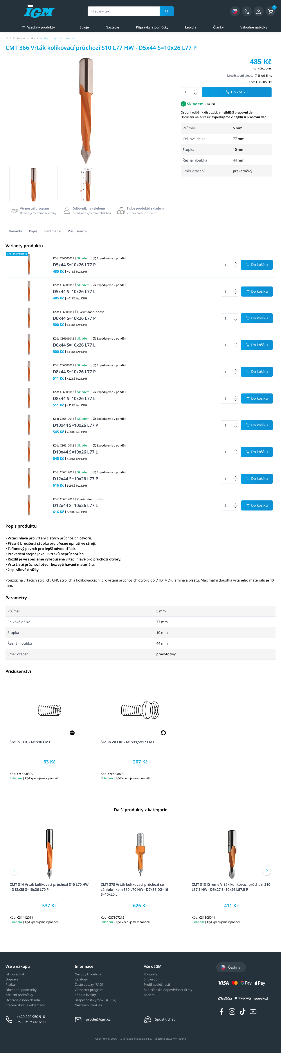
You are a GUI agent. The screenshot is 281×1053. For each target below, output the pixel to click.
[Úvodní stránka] (7, 38)
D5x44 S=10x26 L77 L (74, 291)
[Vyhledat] (167, 11)
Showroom (152, 979)
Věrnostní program (89, 990)
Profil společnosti (157, 984)
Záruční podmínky (19, 995)
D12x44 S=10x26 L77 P (75, 479)
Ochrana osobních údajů (24, 1000)
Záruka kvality (85, 995)
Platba (10, 984)
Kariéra (149, 995)
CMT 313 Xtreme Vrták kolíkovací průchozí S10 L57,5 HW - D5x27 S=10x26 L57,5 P (231, 887)
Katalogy (81, 979)
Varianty (15, 231)
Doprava (11, 979)
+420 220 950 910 (31, 1016)
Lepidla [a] (190, 27)
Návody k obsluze (88, 974)
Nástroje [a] (112, 27)
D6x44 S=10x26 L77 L (74, 345)
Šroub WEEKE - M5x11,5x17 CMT (127, 742)
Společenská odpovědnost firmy (168, 990)
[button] (14, 870)
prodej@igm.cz (98, 1019)
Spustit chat (165, 1019)
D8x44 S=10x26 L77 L (74, 398)
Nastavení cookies (88, 1005)
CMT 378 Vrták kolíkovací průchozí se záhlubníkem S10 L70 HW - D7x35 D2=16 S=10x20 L (134, 889)
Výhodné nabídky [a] (253, 27)
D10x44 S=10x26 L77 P (75, 425)
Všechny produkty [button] (38, 26)
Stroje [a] (84, 27)
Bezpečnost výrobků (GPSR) (95, 1000)
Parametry (52, 231)
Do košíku (237, 92)
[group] (33, 190)
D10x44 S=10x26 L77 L (75, 452)
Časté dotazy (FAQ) (89, 984)
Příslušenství (77, 231)
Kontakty (150, 974)
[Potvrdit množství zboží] (257, 265)
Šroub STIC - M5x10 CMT (30, 742)
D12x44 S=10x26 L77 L (75, 505)
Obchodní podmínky (21, 990)
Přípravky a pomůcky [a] (152, 27)
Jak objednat (14, 974)
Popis (33, 231)
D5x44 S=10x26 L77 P (74, 265)
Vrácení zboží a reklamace (25, 1005)
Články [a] (218, 27)
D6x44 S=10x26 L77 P (74, 318)
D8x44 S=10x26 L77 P (74, 372)
